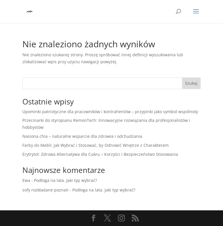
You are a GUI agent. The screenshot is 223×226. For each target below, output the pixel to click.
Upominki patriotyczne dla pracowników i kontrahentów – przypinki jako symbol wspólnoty (110, 111)
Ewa (26, 180)
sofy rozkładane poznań (45, 190)
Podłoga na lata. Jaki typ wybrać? (65, 180)
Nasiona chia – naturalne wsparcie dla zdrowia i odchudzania (82, 136)
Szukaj (191, 83)
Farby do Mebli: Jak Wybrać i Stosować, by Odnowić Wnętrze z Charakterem (95, 145)
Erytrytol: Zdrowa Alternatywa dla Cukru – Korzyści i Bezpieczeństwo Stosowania (100, 154)
